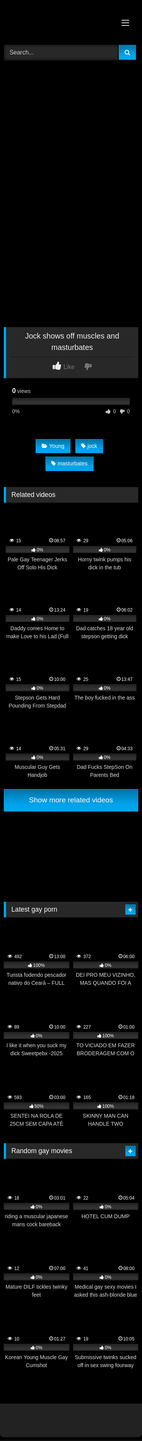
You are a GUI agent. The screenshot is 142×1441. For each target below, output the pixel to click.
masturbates (69, 463)
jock (89, 446)
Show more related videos (71, 800)
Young (53, 446)
